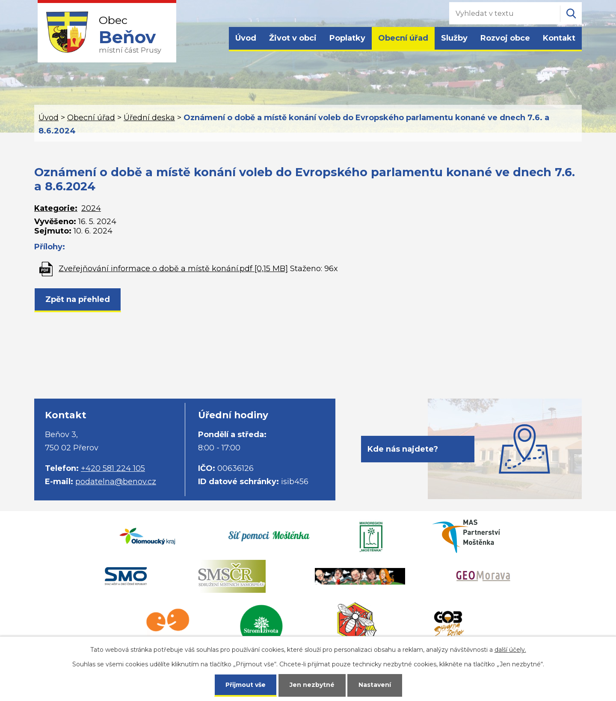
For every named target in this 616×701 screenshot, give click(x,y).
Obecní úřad (403, 38)
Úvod (245, 38)
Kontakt (559, 38)
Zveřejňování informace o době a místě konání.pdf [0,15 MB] (173, 268)
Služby (454, 38)
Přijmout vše (245, 685)
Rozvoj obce (505, 38)
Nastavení (374, 685)
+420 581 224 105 (113, 468)
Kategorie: (55, 208)
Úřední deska (149, 117)
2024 (91, 208)
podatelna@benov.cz (115, 481)
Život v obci (293, 38)
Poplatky (347, 38)
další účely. (510, 650)
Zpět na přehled (77, 299)
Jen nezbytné (312, 685)
